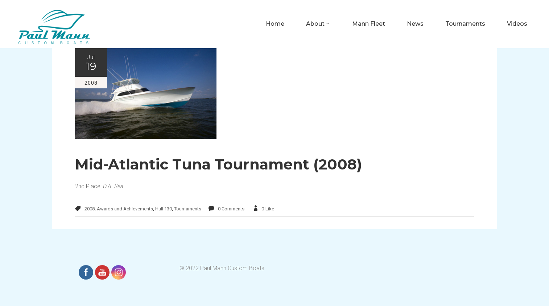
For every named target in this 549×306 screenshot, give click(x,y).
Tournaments (187, 208)
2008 (89, 208)
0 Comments (231, 208)
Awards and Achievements (125, 208)
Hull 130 (163, 208)
